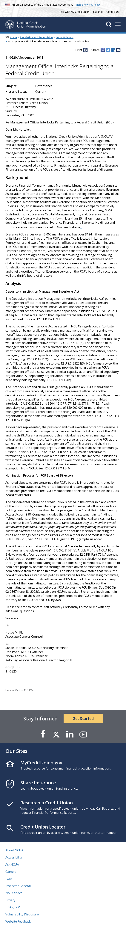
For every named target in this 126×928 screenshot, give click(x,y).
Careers (10, 872)
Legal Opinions (64, 37)
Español (98, 11)
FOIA (8, 879)
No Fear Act (13, 893)
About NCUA (14, 850)
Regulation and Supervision (36, 37)
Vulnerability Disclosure (22, 914)
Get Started (83, 718)
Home (13, 37)
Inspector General (18, 886)
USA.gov (11, 907)
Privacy (10, 900)
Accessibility (13, 857)
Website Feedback (18, 921)
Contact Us (112, 11)
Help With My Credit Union (73, 11)
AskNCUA (12, 864)
